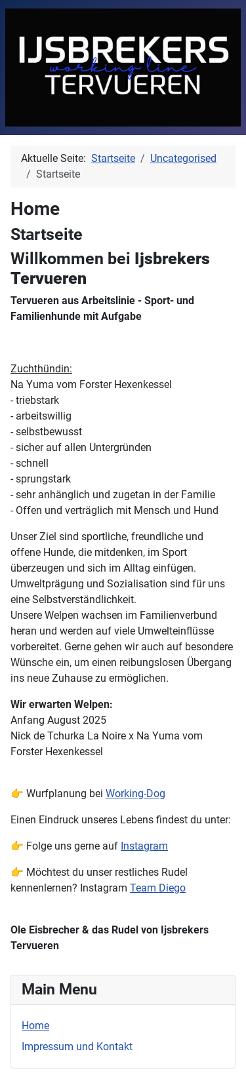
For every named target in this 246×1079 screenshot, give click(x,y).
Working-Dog (135, 793)
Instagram (144, 846)
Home (35, 1025)
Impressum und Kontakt (77, 1046)
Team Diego (158, 888)
